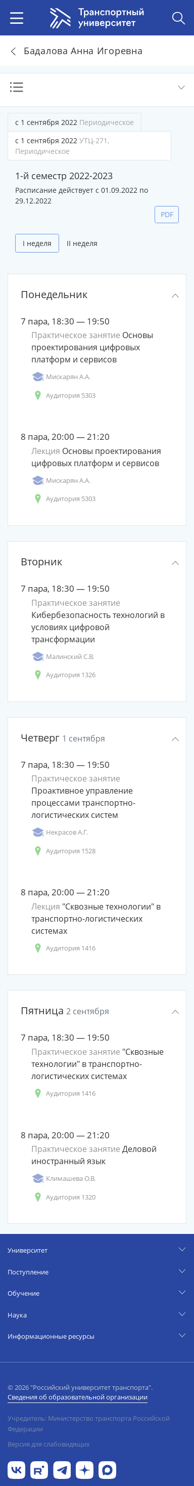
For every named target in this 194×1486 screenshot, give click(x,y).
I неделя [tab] (37, 243)
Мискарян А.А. (60, 377)
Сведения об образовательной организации (78, 1396)
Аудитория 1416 (63, 948)
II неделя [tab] (82, 243)
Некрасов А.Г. (59, 832)
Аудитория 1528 (63, 851)
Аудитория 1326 (63, 675)
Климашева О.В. (63, 1178)
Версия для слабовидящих (49, 1444)
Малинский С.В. (62, 657)
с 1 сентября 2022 (74, 122)
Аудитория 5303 (63, 395)
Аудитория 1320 (63, 1197)
